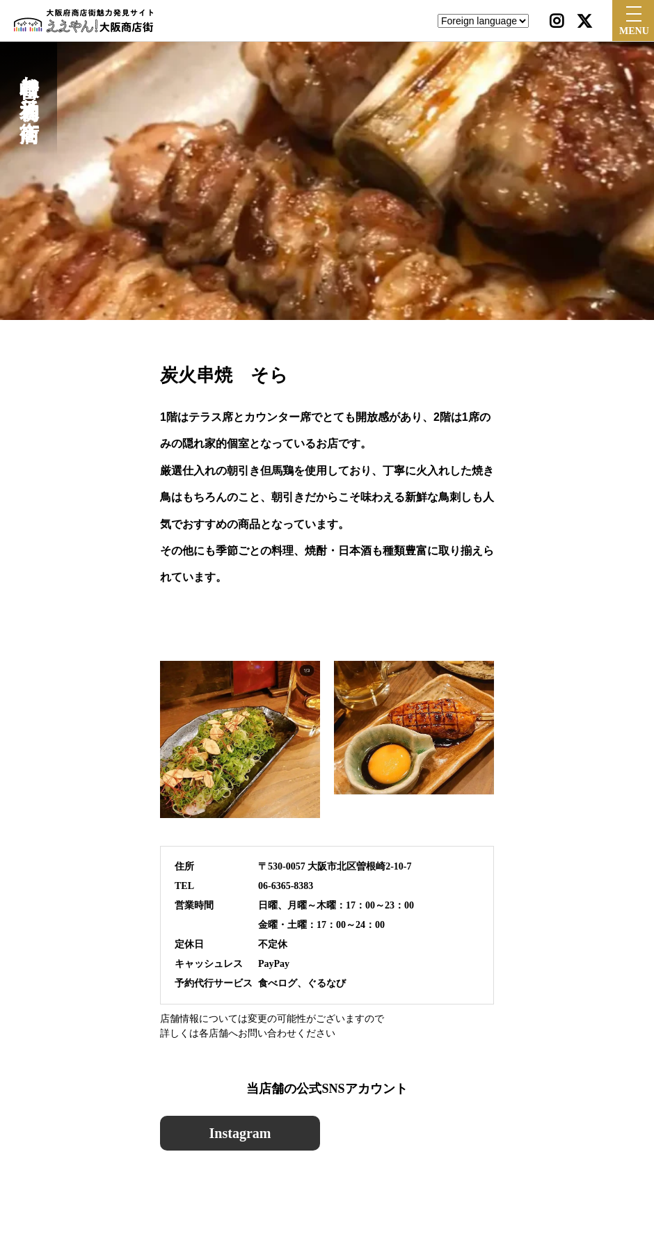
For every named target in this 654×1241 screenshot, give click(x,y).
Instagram (240, 1133)
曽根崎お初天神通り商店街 (29, 85)
